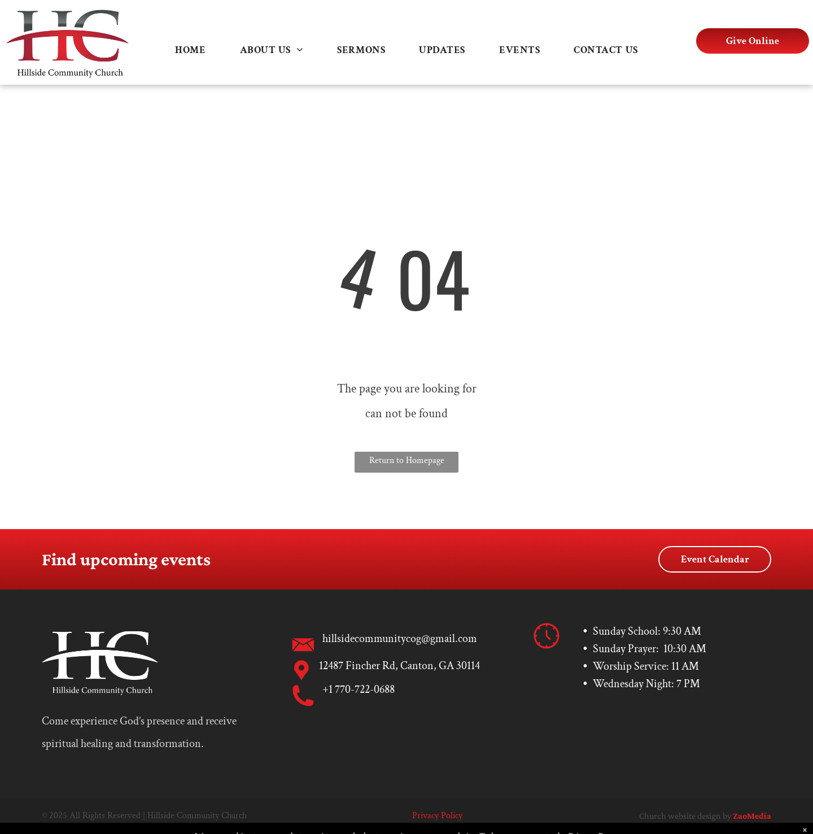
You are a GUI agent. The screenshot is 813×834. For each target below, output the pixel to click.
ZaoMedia (752, 815)
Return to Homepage (406, 460)
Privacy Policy (437, 816)
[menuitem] (190, 50)
